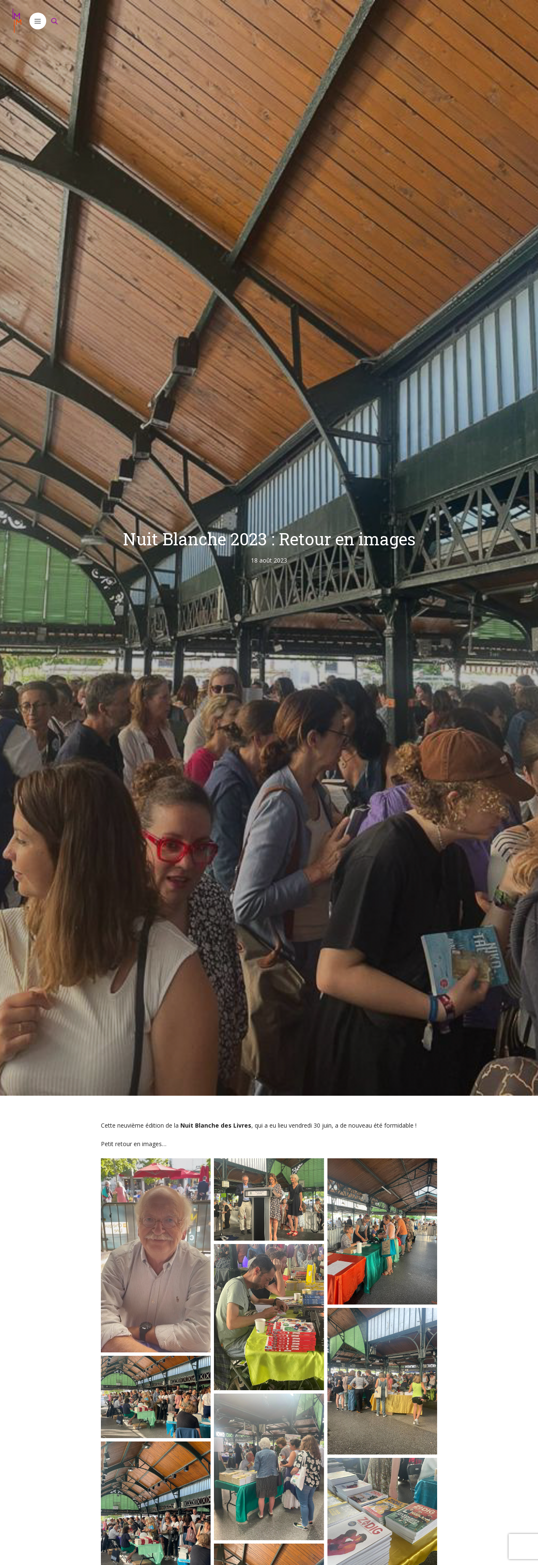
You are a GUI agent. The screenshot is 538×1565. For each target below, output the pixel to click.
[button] (37, 21)
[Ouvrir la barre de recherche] (54, 21)
